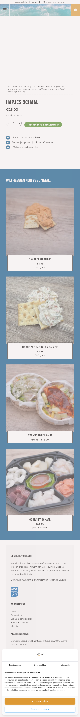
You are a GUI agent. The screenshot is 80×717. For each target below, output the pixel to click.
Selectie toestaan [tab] (40, 709)
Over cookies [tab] (40, 665)
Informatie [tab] (65, 665)
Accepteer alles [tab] (40, 701)
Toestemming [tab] (15, 665)
